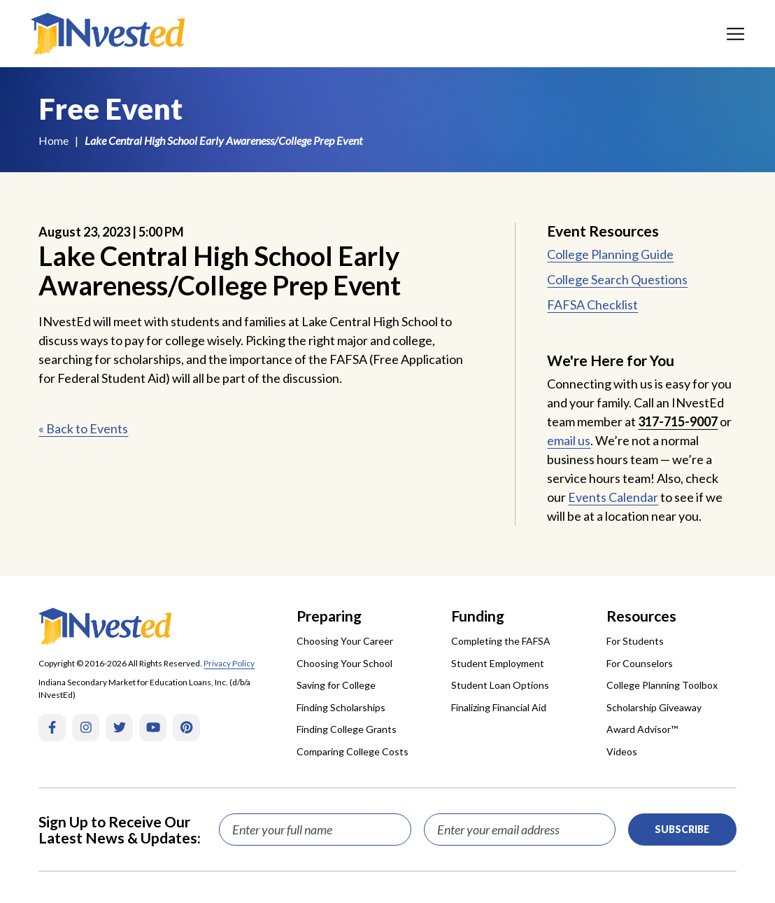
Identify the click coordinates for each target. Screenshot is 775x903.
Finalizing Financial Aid (498, 707)
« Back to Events (83, 428)
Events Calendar (613, 497)
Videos (621, 751)
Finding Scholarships (341, 707)
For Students (635, 641)
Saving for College (336, 685)
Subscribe (682, 829)
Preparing (329, 615)
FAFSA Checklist (592, 304)
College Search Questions (617, 279)
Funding (477, 615)
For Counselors (639, 663)
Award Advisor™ (642, 729)
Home (53, 140)
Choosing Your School (344, 663)
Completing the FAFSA (500, 641)
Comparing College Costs (352, 751)
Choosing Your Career (345, 641)
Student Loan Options (500, 685)
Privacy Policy (229, 663)
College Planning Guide (610, 254)
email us (568, 440)
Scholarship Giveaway (654, 707)
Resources (641, 615)
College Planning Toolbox (662, 685)
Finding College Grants (347, 729)
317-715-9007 (678, 421)
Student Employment (497, 663)
